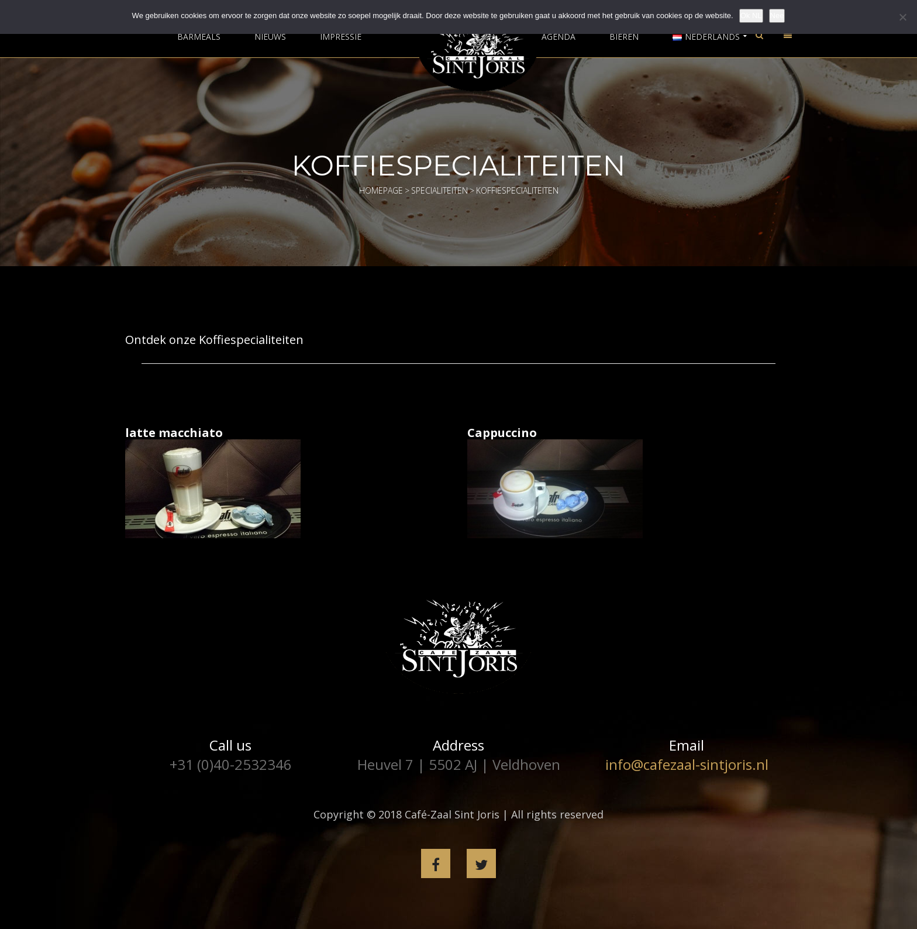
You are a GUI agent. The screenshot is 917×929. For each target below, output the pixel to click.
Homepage (381, 190)
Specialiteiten (439, 190)
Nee (777, 15)
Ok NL (751, 15)
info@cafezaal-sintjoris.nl (686, 764)
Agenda (558, 37)
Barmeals (198, 37)
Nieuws (270, 37)
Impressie (340, 37)
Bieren (624, 37)
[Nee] (902, 17)
